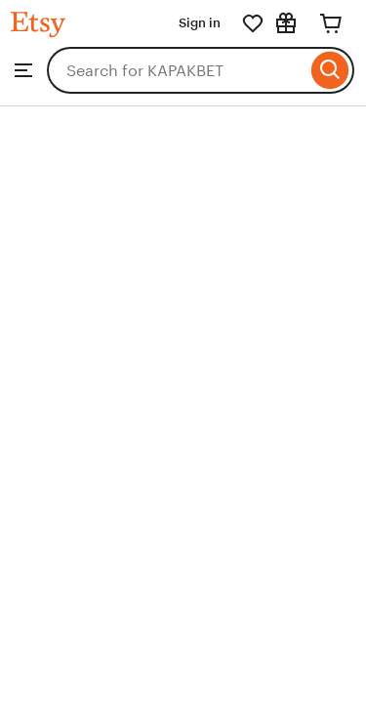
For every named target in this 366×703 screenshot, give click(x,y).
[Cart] (330, 23)
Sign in (200, 23)
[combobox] (176, 70)
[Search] (330, 70)
